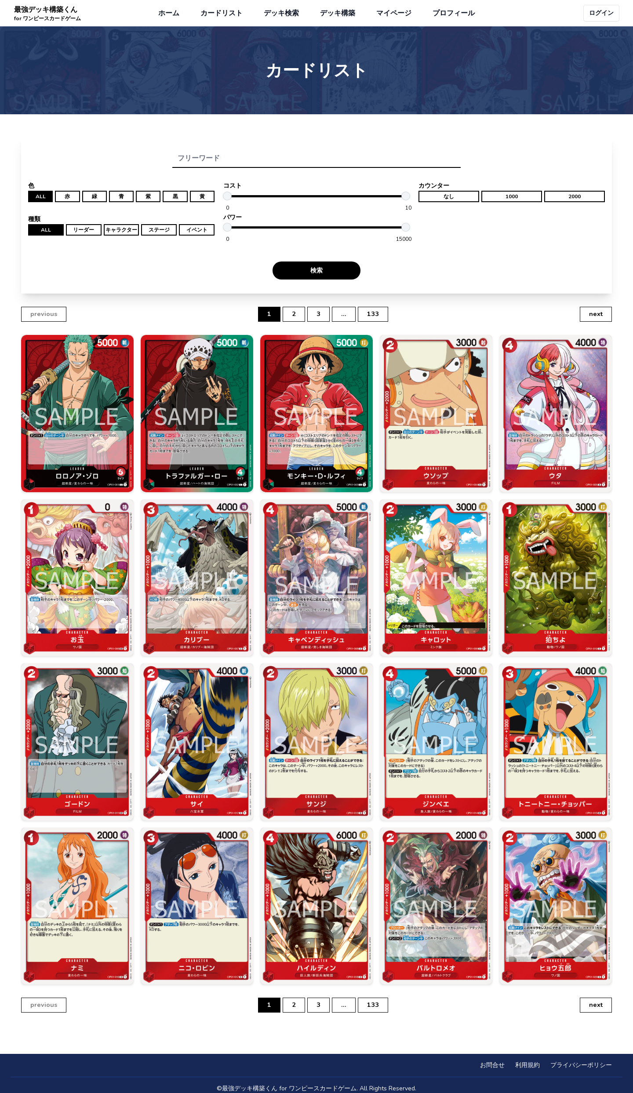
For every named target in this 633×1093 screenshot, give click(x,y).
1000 (512, 196)
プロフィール (454, 13)
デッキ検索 (281, 13)
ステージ (159, 229)
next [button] (596, 313)
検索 (316, 270)
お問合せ (492, 1065)
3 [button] (318, 313)
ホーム (168, 13)
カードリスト (221, 13)
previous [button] (43, 313)
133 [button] (373, 313)
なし (449, 196)
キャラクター (121, 229)
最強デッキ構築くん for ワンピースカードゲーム (289, 1088)
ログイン (601, 13)
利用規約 (527, 1065)
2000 (574, 196)
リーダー (83, 229)
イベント (196, 229)
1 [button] (269, 313)
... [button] (343, 313)
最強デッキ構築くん (47, 13)
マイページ (393, 13)
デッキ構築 (337, 13)
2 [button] (294, 313)
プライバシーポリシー (581, 1065)
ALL (41, 196)
